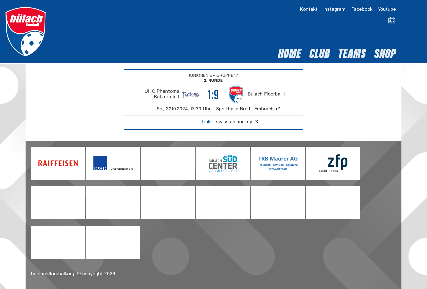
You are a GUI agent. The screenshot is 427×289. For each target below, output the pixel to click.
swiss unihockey (234, 122)
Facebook (362, 9)
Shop (385, 54)
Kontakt (309, 9)
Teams (352, 54)
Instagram (334, 9)
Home (289, 54)
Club (319, 54)
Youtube (387, 9)
